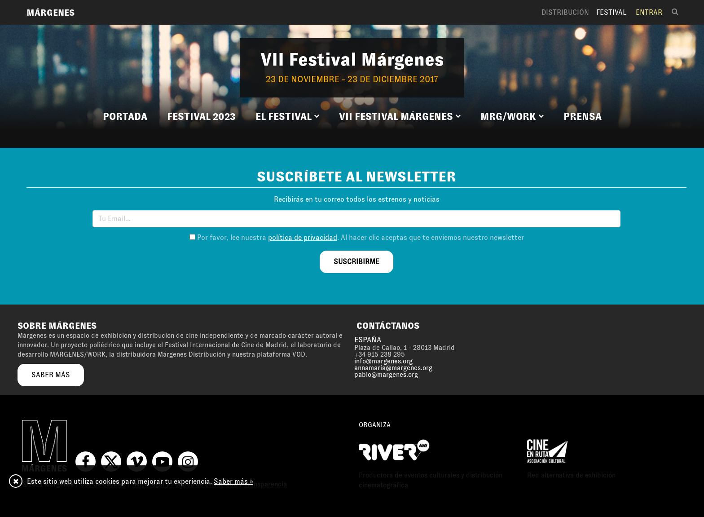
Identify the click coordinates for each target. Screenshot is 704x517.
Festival (611, 12)
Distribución (565, 12)
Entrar (649, 12)
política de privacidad (302, 237)
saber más (50, 375)
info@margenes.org (383, 361)
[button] (287, 116)
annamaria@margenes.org (393, 367)
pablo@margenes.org (386, 374)
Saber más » (233, 481)
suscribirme (356, 261)
